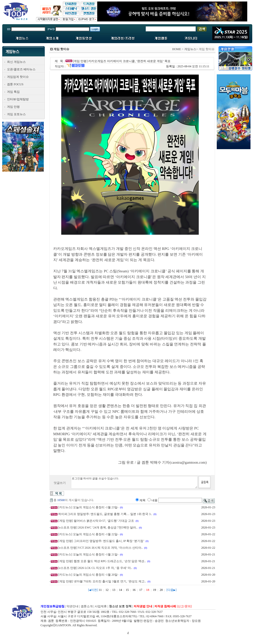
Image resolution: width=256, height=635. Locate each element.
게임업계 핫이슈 (18, 77)
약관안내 (72, 606)
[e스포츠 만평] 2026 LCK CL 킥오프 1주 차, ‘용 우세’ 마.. (95, 568)
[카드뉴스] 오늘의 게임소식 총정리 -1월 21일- (88, 554)
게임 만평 (13, 106)
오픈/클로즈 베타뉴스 (21, 69)
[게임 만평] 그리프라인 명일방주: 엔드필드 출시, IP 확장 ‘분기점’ (101, 541)
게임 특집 (13, 92)
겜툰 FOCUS (15, 84)
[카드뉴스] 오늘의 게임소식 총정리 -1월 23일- (88, 507)
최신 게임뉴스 (16, 62)
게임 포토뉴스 (16, 114)
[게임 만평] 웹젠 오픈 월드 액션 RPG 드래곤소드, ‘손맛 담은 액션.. (102, 561)
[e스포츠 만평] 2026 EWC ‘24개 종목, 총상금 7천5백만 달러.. (98, 527)
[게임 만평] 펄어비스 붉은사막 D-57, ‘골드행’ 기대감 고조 (96, 521)
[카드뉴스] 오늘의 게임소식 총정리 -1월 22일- (88, 534)
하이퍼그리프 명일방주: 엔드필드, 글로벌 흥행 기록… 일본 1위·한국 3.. (105, 514)
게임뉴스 (190, 49)
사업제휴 (101, 606)
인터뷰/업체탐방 (18, 99)
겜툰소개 (87, 606)
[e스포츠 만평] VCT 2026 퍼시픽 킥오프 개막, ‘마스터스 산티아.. (100, 547)
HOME (176, 49)
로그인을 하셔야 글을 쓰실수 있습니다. (134, 482)
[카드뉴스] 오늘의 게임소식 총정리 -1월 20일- (88, 574)
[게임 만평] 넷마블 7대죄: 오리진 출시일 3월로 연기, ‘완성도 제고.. (102, 581)
